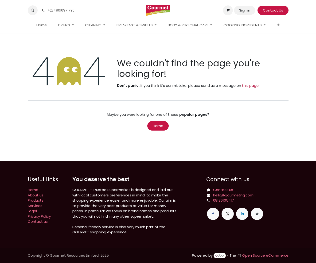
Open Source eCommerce (265, 255)
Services (35, 205)
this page (250, 85)
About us (35, 195)
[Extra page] (257, 214)
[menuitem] (42, 25)
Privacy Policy (39, 216)
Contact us (38, 221)
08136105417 (223, 200)
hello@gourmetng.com (233, 195)
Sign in (244, 10)
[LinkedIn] (242, 214)
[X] (228, 214)
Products (35, 200)
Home (158, 125)
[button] (33, 10)
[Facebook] (213, 214)
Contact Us (273, 10)
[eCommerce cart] (228, 10)
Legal (32, 210)
